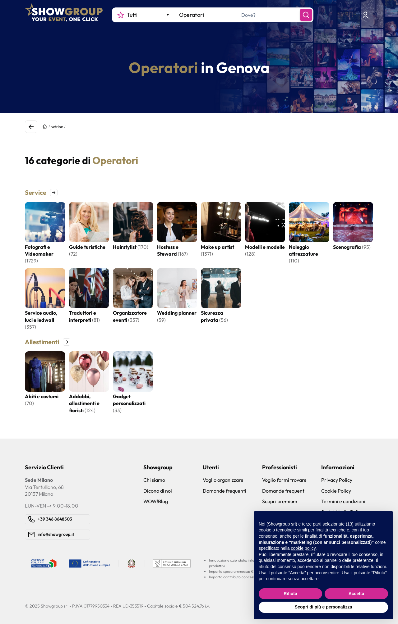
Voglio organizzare (223, 480)
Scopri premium (279, 501)
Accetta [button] (356, 593)
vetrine (57, 126)
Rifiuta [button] (290, 593)
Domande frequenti (224, 491)
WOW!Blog (155, 501)
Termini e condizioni (343, 501)
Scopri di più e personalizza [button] (323, 606)
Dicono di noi (157, 491)
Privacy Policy (336, 480)
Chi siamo (154, 480)
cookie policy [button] (303, 548)
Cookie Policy (336, 491)
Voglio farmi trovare (284, 480)
